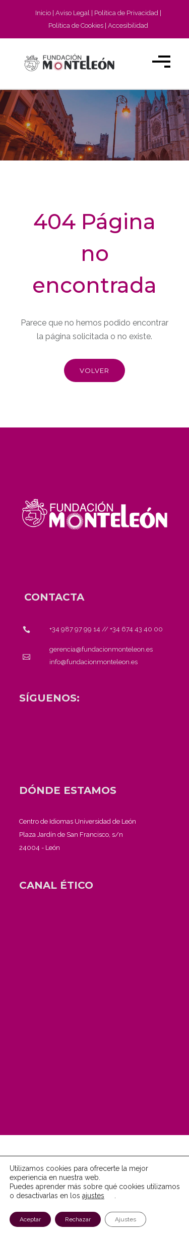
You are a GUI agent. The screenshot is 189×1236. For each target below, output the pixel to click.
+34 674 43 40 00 (136, 629)
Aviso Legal (72, 13)
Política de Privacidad (126, 13)
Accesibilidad (128, 25)
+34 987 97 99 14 (74, 629)
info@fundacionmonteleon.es (93, 662)
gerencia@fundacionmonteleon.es (101, 649)
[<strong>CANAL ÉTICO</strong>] (56, 885)
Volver (94, 370)
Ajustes (125, 1219)
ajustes (93, 1196)
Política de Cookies (75, 25)
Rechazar (78, 1219)
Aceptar (30, 1219)
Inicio (43, 13)
